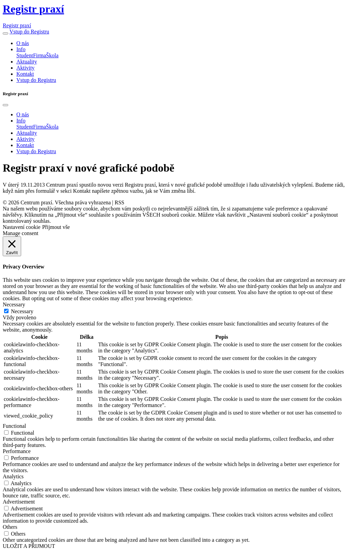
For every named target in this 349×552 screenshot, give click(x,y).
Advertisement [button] (19, 502)
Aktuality (26, 61)
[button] (5, 33)
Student (24, 55)
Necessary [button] (14, 304)
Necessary (22, 311)
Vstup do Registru (29, 31)
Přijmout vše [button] (56, 227)
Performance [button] (17, 451)
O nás (22, 43)
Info (21, 49)
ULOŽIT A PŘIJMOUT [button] (29, 546)
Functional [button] (14, 426)
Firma (39, 55)
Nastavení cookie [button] (22, 227)
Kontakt (25, 74)
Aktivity (25, 68)
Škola (52, 55)
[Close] (5, 105)
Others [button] (10, 527)
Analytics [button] (13, 476)
